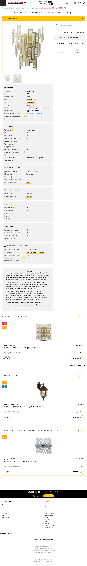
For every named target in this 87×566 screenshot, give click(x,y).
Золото (29, 108)
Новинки (4, 513)
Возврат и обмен (50, 511)
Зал (27, 252)
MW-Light (29, 94)
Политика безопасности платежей (43, 539)
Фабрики (4, 507)
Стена (28, 249)
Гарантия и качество (51, 509)
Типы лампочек (50, 525)
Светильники (20, 8)
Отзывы (47, 519)
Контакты (4, 505)
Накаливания (31, 130)
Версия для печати (65, 25)
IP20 (28, 255)
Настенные (30, 8)
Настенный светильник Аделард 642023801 (20, 461)
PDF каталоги (49, 527)
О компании (7, 501)
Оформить (48, 496)
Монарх (29, 97)
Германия (30, 91)
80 (27, 136)
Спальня (33, 252)
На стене (34, 249)
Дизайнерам (49, 515)
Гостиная (40, 252)
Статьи (47, 523)
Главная (5, 8)
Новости (47, 521)
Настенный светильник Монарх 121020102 (20, 348)
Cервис (48, 501)
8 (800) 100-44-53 (45, 2)
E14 (27, 144)
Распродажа (5, 511)
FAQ (46, 517)
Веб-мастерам (49, 513)
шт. (36, 496)
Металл (36, 111)
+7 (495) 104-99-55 (46, 4)
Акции (4, 515)
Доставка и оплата (50, 505)
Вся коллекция (77, 365)
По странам (5, 509)
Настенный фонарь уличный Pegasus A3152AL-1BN (24, 407)
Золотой (46, 108)
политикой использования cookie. (44, 552)
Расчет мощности (35, 113)
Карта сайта (5, 517)
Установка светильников (52, 507)
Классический (31, 105)
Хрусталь (29, 111)
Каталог (11, 8)
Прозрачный (37, 108)
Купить (77, 358)
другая (28, 182)
